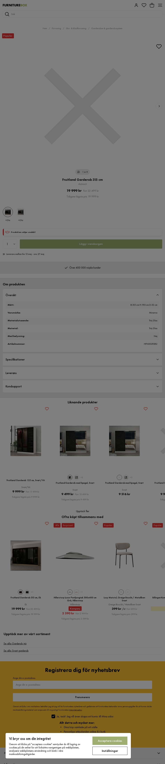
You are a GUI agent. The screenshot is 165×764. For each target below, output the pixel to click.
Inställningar (110, 751)
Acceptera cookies (110, 741)
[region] (68, 745)
